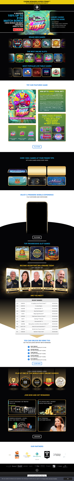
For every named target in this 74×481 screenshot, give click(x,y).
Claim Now (37, 363)
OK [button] (68, 478)
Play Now (37, 146)
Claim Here (18, 29)
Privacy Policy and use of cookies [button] (49, 478)
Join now (37, 436)
